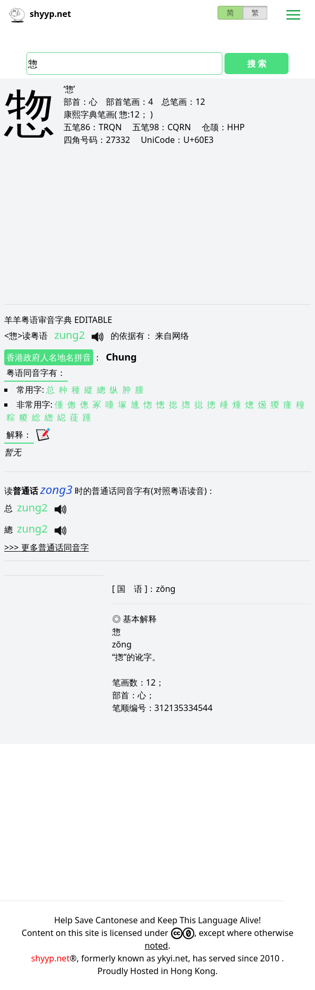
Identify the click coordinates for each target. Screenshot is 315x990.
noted (156, 945)
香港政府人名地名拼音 (48, 357)
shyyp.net (50, 958)
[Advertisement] (157, 224)
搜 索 (256, 63)
